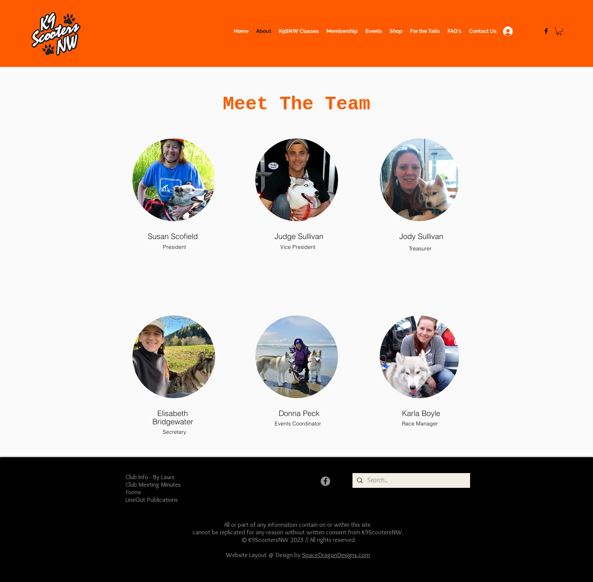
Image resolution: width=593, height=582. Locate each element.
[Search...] (410, 480)
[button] (559, 31)
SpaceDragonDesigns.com (336, 555)
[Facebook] (546, 31)
